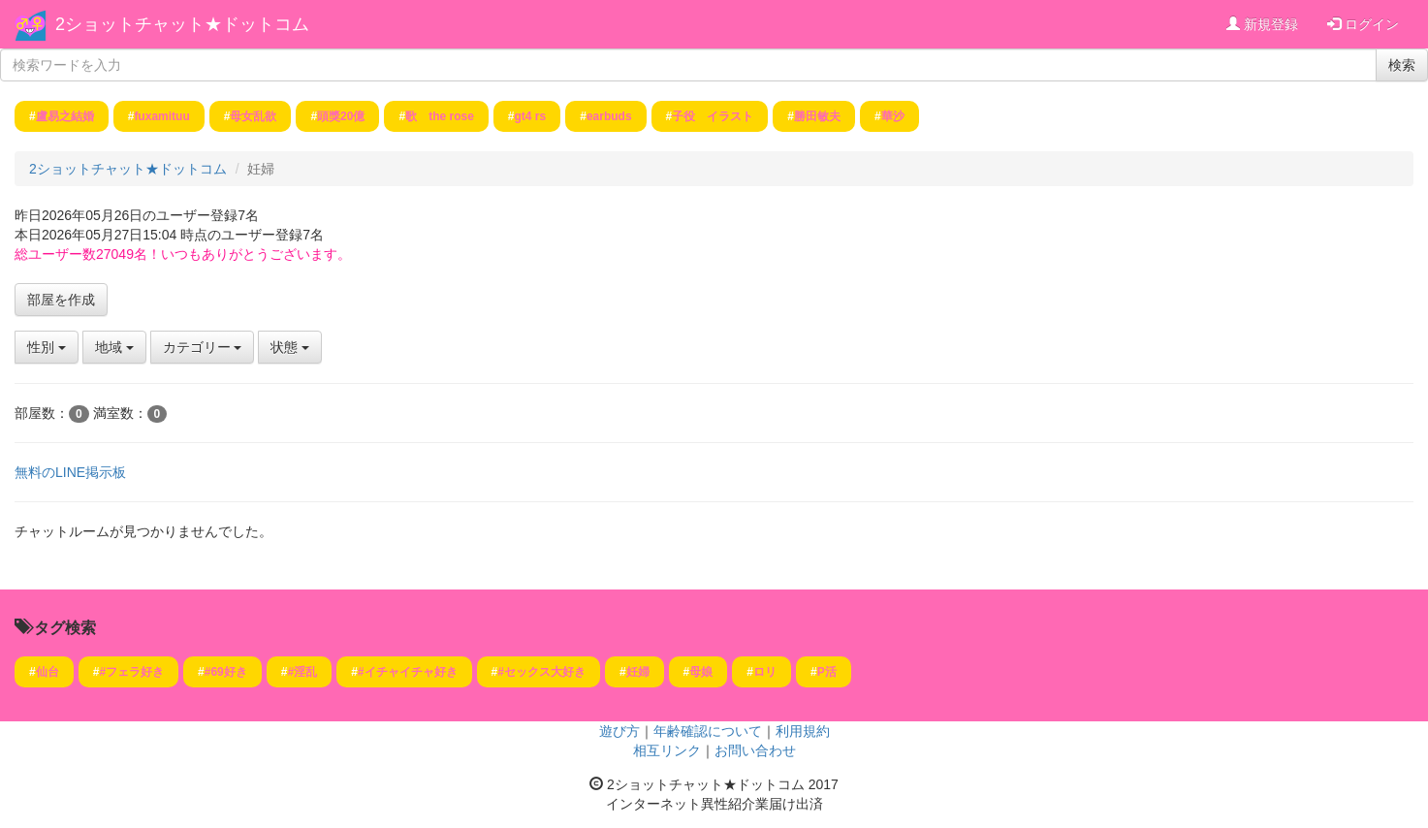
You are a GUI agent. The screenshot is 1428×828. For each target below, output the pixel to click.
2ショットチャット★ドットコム (182, 24)
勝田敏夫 (817, 116)
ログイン (1363, 24)
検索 (1401, 65)
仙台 (47, 672)
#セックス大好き (541, 672)
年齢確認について (707, 731)
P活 (827, 672)
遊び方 (619, 731)
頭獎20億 (341, 116)
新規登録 (1262, 24)
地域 (114, 347)
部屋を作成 (61, 299)
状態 (289, 347)
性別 (46, 347)
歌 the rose (439, 116)
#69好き (226, 672)
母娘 (701, 672)
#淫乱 (302, 672)
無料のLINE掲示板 (70, 472)
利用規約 (803, 731)
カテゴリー (202, 347)
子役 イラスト (712, 116)
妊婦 (638, 672)
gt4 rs (531, 116)
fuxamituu (161, 116)
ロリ (765, 672)
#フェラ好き (131, 672)
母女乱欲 (253, 116)
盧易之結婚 (65, 116)
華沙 (892, 116)
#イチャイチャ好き (408, 672)
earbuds (609, 116)
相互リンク (667, 750)
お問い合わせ (755, 750)
